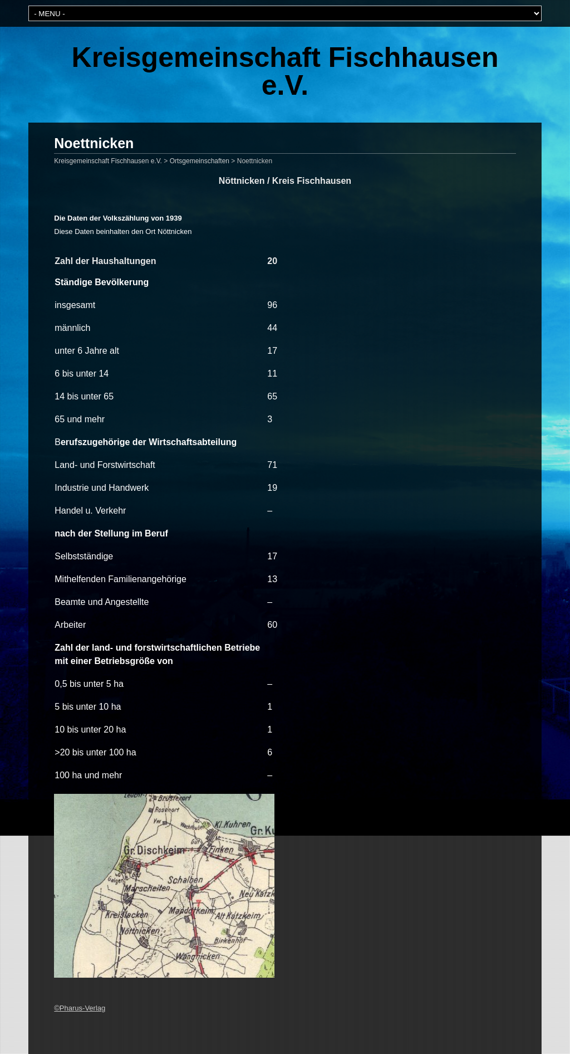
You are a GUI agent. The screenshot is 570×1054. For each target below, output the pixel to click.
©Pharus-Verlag (79, 1008)
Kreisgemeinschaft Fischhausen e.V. (285, 71)
